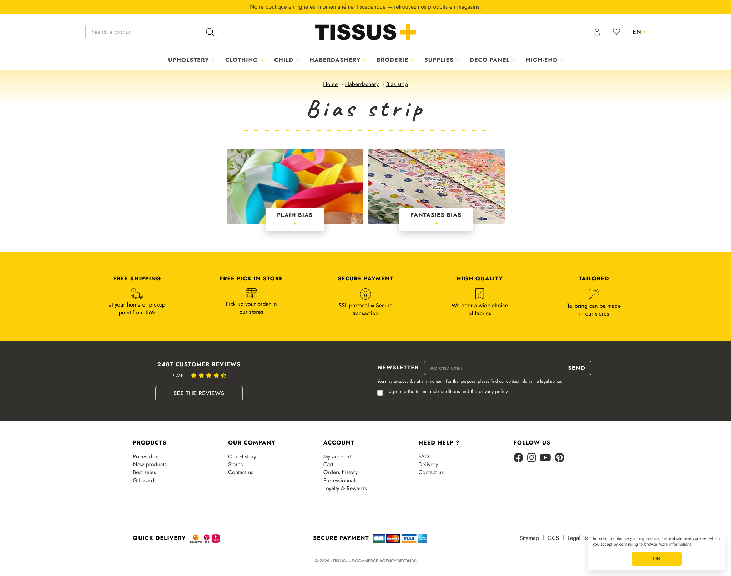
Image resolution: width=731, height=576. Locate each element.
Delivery (428, 464)
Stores (235, 464)
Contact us (240, 472)
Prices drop (146, 457)
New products (150, 464)
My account (337, 457)
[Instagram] (531, 458)
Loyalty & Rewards (345, 488)
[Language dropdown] (639, 32)
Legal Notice (583, 538)
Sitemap (529, 538)
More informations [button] (675, 544)
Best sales (144, 472)
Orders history (340, 472)
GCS (553, 538)
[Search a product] (151, 32)
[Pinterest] (559, 458)
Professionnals (340, 481)
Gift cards (144, 481)
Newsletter (398, 368)
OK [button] (657, 559)
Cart (328, 464)
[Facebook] (519, 458)
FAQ (423, 457)
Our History (242, 457)
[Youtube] (545, 458)
